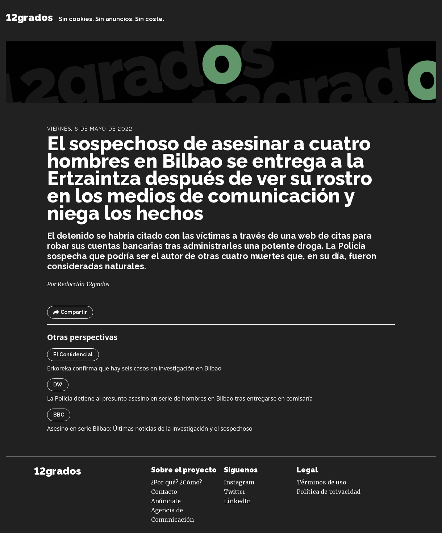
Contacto (164, 491)
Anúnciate (166, 501)
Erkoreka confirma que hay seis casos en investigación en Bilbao (134, 368)
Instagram (239, 482)
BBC (58, 415)
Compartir (70, 312)
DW (57, 385)
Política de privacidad (328, 491)
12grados (29, 17)
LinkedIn (237, 501)
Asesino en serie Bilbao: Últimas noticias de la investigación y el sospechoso (150, 428)
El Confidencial (73, 354)
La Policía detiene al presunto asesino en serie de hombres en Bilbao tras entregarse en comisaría (180, 398)
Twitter (235, 491)
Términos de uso (321, 482)
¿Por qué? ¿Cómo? (176, 482)
